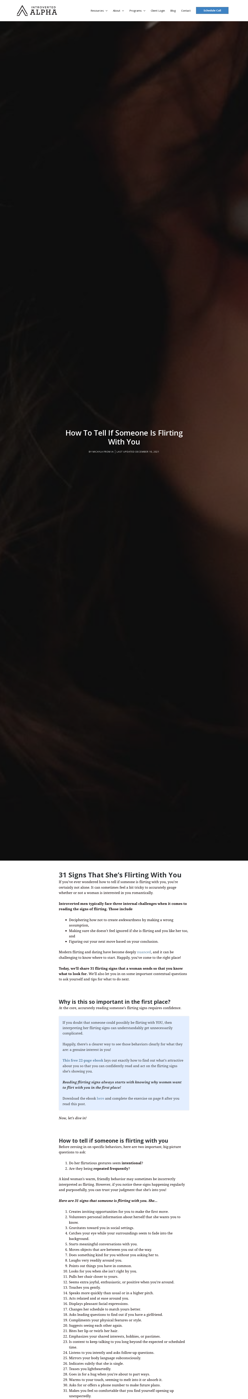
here (100, 1096)
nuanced (144, 950)
